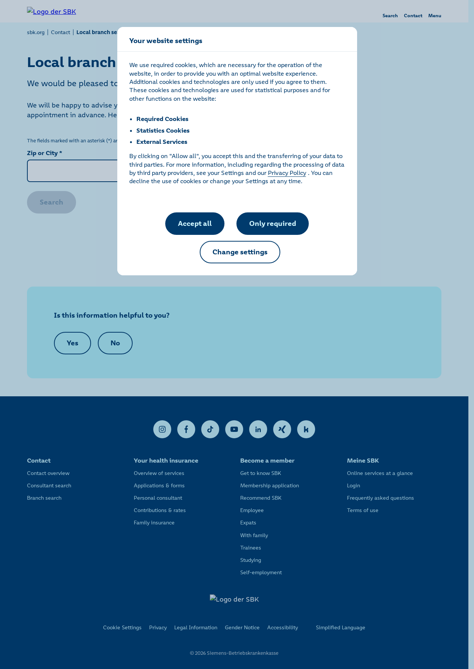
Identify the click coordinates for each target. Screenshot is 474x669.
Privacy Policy (287, 172)
